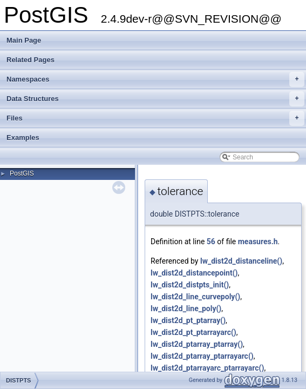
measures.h (258, 241)
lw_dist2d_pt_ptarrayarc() (193, 332)
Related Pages (30, 60)
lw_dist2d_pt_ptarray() (188, 320)
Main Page (23, 40)
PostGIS (22, 173)
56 (211, 241)
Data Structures (155, 98)
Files (155, 118)
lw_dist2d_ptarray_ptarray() (197, 344)
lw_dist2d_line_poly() (186, 308)
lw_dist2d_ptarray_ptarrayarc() (202, 356)
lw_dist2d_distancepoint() (194, 273)
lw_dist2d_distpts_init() (190, 284)
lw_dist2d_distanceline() (241, 261)
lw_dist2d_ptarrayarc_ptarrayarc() (207, 368)
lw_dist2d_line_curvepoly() (195, 296)
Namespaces (155, 79)
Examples (22, 137)
